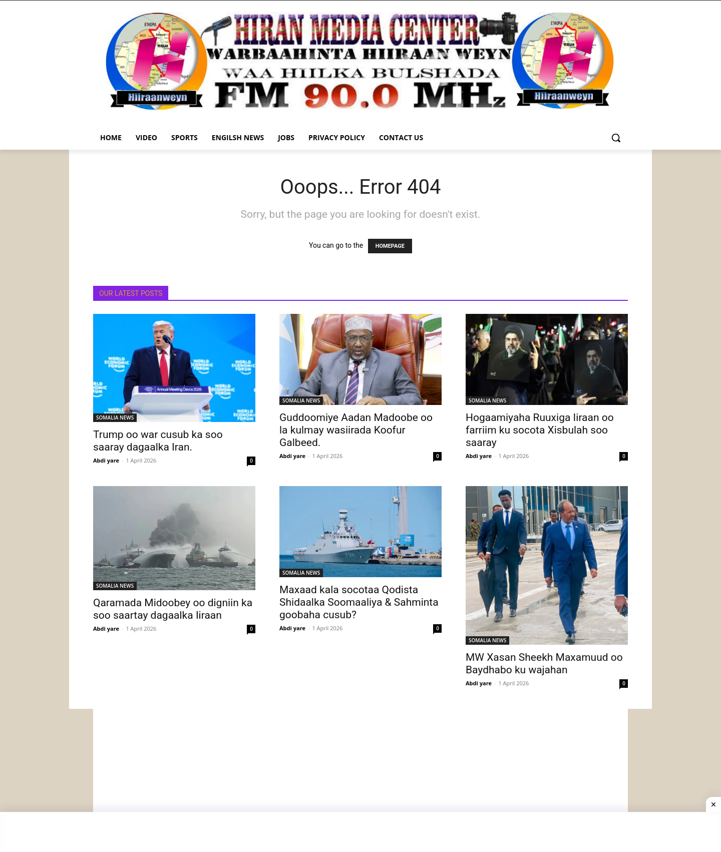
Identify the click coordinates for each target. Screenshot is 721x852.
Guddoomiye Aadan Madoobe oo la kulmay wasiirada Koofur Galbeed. (356, 430)
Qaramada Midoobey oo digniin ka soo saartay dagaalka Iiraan (172, 609)
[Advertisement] (360, 779)
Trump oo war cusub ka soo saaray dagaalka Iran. (158, 441)
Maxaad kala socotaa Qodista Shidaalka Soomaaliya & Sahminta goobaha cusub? (359, 602)
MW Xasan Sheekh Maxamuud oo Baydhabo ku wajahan (544, 663)
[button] (616, 138)
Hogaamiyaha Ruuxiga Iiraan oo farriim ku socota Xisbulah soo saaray (540, 430)
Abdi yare (106, 460)
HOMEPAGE (390, 246)
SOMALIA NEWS (115, 417)
